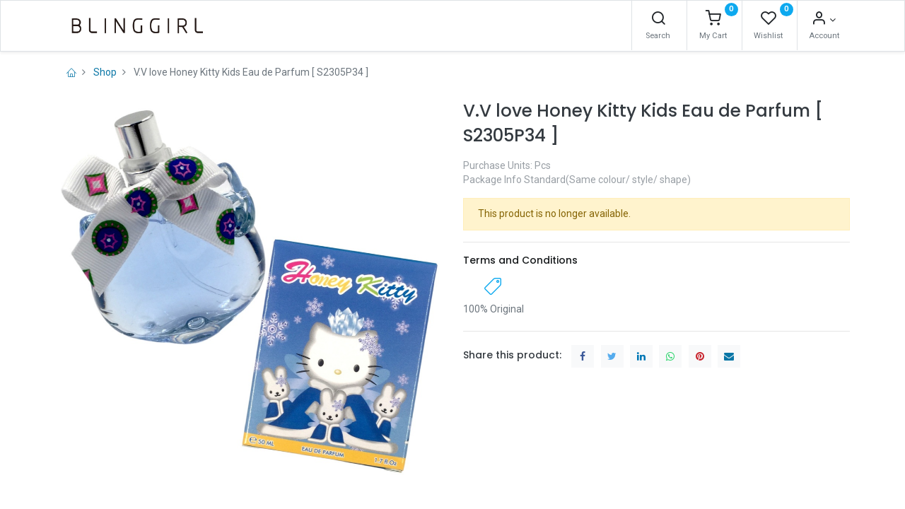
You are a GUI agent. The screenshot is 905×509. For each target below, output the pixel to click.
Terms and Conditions (520, 260)
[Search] (658, 19)
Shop (105, 72)
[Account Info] (823, 19)
